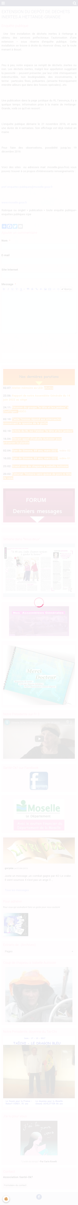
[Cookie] (6, 1199)
